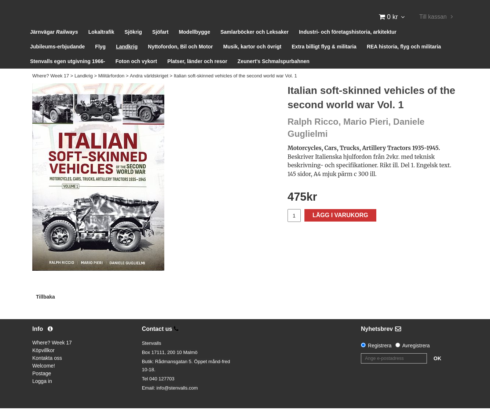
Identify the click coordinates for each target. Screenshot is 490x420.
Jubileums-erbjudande (57, 59)
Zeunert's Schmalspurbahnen (274, 73)
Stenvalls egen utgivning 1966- (67, 73)
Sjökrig (133, 44)
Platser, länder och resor (197, 73)
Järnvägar (54, 44)
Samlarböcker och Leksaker (254, 44)
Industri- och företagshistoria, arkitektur (347, 44)
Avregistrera (416, 358)
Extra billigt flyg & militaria (324, 59)
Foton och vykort (136, 73)
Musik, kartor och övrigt (252, 59)
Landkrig (127, 59)
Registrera (380, 358)
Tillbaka (45, 308)
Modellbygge (194, 44)
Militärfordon (111, 88)
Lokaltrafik (101, 44)
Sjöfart (160, 44)
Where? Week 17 (50, 88)
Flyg (100, 59)
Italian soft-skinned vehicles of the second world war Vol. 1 (235, 88)
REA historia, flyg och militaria (404, 59)
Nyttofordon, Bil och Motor (180, 59)
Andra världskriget (149, 88)
